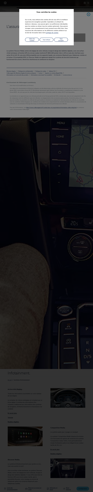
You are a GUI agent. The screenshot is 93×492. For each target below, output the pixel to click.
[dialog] (46, 246)
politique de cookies (52, 33)
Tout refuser (46, 39)
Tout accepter (61, 39)
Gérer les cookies (32, 39)
